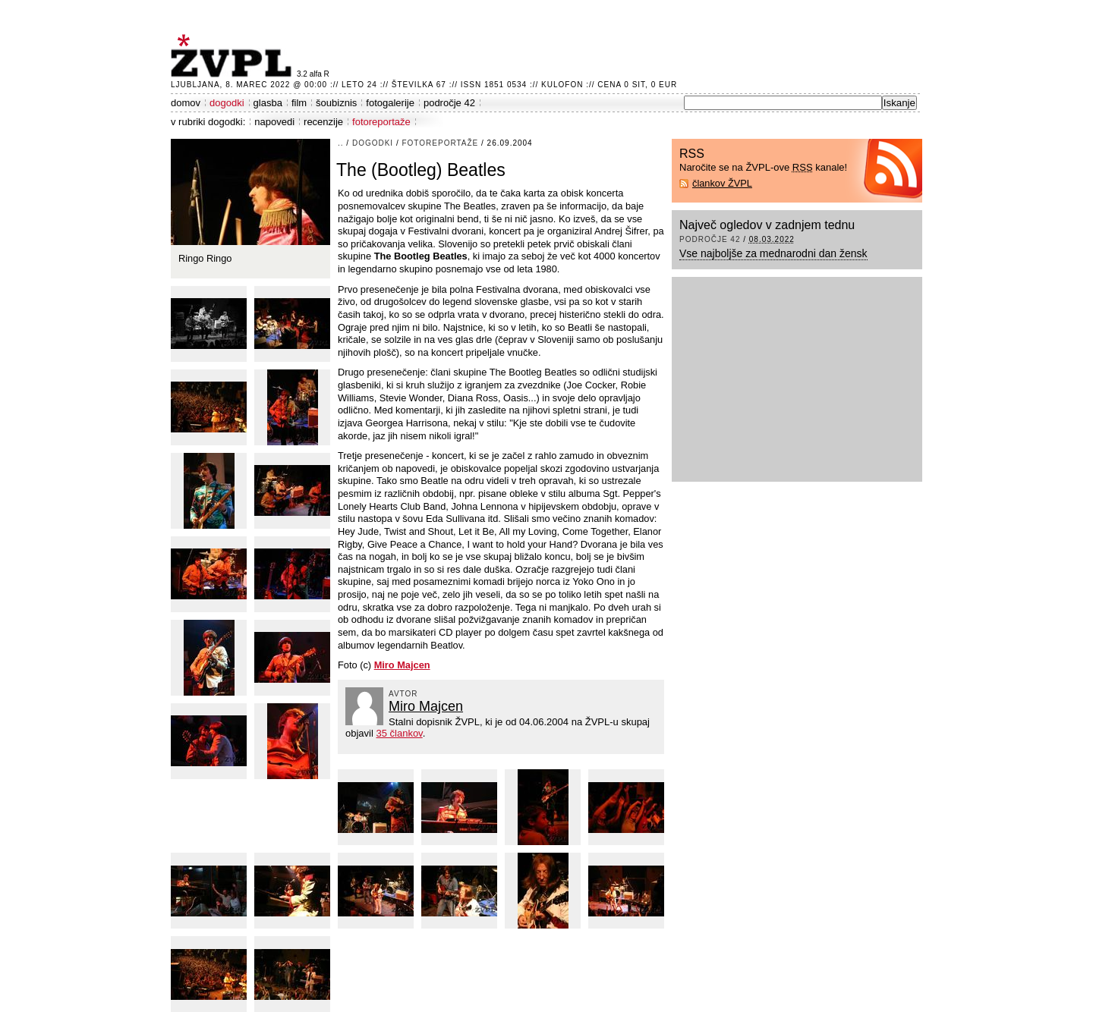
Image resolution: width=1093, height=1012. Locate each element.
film (299, 102)
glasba (268, 102)
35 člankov (399, 733)
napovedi (274, 121)
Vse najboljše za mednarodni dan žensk (773, 253)
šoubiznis (336, 102)
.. (341, 143)
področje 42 (449, 102)
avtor (403, 694)
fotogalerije (390, 102)
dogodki (226, 102)
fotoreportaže (381, 121)
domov (185, 102)
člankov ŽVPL (722, 183)
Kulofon (562, 84)
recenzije (323, 121)
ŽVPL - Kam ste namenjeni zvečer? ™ (234, 55)
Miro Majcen (426, 706)
